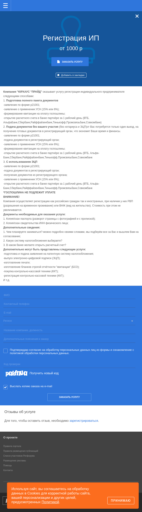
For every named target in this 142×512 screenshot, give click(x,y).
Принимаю (121, 500)
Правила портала (12, 446)
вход (133, 2)
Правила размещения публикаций (20, 451)
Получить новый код (44, 373)
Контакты (8, 470)
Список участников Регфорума (19, 456)
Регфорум (18, 5)
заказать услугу (69, 397)
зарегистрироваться (84, 420)
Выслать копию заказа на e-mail (31, 386)
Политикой (50, 502)
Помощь (7, 465)
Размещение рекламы (14, 460)
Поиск (124, 5)
